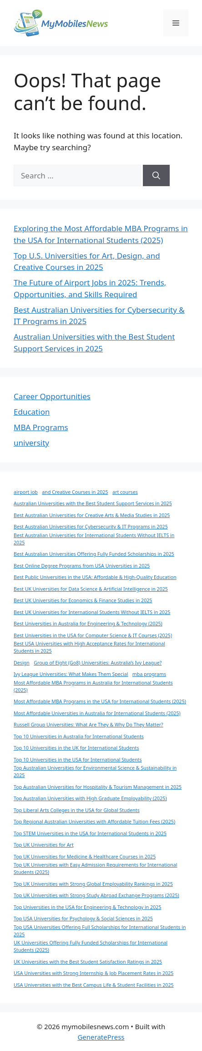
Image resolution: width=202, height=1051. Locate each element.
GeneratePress (100, 1036)
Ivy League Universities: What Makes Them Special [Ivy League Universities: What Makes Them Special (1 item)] (71, 674)
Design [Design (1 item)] (22, 663)
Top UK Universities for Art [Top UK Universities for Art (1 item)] (44, 845)
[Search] (156, 176)
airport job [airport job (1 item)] (26, 492)
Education (32, 411)
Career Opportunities (52, 396)
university (31, 442)
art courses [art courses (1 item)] (125, 492)
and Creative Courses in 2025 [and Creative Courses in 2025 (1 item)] (75, 492)
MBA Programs (41, 427)
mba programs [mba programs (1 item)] (149, 674)
